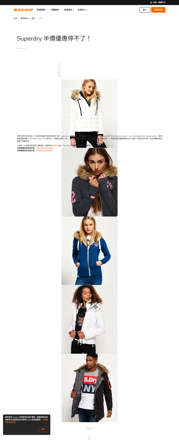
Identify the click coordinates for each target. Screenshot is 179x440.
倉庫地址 (55, 145)
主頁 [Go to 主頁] (15, 18)
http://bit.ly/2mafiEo (44, 150)
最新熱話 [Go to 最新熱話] (24, 18)
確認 (43, 429)
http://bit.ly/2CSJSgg (44, 148)
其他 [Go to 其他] (33, 18)
